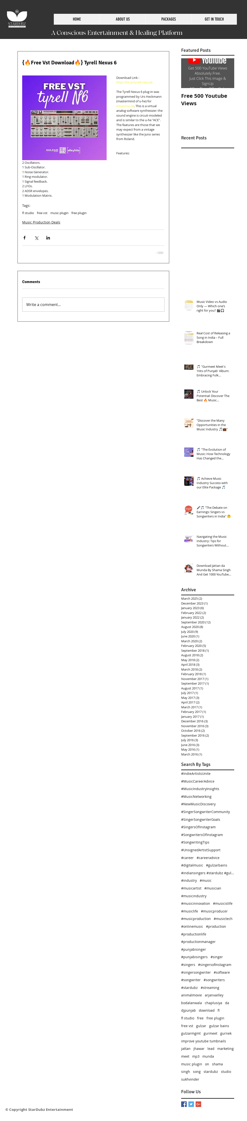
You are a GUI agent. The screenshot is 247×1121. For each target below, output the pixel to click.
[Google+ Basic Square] (198, 1104)
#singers (188, 964)
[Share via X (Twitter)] (36, 237)
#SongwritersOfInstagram (202, 834)
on (207, 1064)
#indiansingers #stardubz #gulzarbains (207, 873)
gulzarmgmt (191, 1033)
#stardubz (189, 987)
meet (185, 1056)
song (197, 1071)
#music (206, 880)
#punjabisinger (193, 949)
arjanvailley (214, 995)
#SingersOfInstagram (198, 827)
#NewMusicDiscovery (198, 804)
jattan (186, 1048)
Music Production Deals (41, 222)
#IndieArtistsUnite (196, 773)
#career (187, 857)
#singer (217, 957)
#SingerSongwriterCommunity (205, 811)
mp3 (195, 1056)
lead (210, 1048)
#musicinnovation (195, 903)
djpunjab (188, 1010)
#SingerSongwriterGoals (200, 819)
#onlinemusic (192, 926)
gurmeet (210, 1033)
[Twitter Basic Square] (191, 1104)
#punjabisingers (194, 957)
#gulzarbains (216, 865)
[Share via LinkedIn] (48, 237)
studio (226, 1071)
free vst (42, 213)
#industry (189, 880)
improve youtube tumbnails (203, 1041)
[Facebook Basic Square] (184, 1104)
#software (222, 972)
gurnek (226, 1033)
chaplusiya (213, 1003)
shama (217, 1064)
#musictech (223, 918)
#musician (212, 888)
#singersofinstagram (214, 964)
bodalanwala (191, 1003)
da (227, 1003)
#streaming (210, 987)
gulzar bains (219, 1026)
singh (185, 1071)
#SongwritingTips (195, 842)
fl (219, 1010)
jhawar (199, 1048)
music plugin (59, 213)
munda (208, 1056)
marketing (225, 1048)
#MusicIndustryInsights (200, 788)
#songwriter (191, 980)
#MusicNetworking (196, 796)
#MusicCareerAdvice (197, 781)
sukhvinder (190, 1079)
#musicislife (223, 903)
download (207, 1010)
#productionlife (193, 934)
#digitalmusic (192, 865)
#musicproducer (214, 911)
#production (216, 926)
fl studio (28, 213)
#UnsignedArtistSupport (200, 850)
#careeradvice (208, 857)
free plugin (79, 213)
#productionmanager (198, 941)
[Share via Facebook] (24, 237)
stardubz (211, 1071)
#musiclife (189, 911)
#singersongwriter (196, 972)
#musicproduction (196, 918)
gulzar (201, 1026)
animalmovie (191, 995)
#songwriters (214, 980)
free (200, 1018)
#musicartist (191, 888)
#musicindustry (193, 896)
